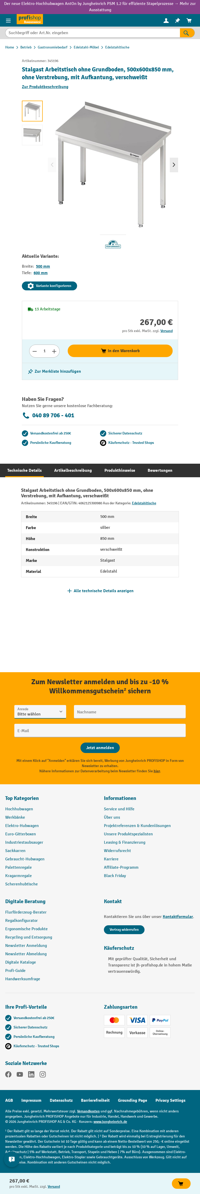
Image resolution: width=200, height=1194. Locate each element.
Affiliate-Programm (121, 867)
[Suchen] (187, 33)
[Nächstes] (174, 165)
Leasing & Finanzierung (124, 842)
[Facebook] (8, 1075)
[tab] (24, 470)
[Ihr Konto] (166, 20)
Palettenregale (18, 867)
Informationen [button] (120, 798)
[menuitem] (166, 20)
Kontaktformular (178, 916)
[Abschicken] (100, 748)
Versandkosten (88, 1111)
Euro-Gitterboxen (20, 834)
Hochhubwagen (19, 809)
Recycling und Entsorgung (28, 937)
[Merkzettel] (177, 20)
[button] (50, 903)
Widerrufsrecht (117, 850)
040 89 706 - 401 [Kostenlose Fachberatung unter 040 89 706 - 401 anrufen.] (48, 415)
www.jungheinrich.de (110, 1121)
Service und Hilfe (119, 809)
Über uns (112, 817)
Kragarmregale (18, 875)
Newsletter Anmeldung (26, 945)
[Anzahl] (44, 351)
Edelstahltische (144, 503)
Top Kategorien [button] (22, 798)
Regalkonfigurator (21, 920)
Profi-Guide (15, 970)
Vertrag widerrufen (124, 929)
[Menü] (8, 20)
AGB (9, 1100)
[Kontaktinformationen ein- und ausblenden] (12, 1159)
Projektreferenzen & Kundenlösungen (137, 825)
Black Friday (115, 875)
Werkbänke (15, 817)
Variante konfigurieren (49, 286)
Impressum (31, 1100)
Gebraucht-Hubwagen (25, 859)
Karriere (111, 859)
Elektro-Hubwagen (22, 825)
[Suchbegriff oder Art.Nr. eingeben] (92, 33)
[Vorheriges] (52, 165)
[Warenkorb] (189, 20)
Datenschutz (61, 1100)
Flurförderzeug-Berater (26, 912)
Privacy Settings (170, 1100)
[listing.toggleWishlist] (54, 371)
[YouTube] (20, 1075)
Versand (166, 331)
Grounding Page (132, 1100)
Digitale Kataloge (20, 962)
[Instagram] (43, 1075)
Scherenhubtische (21, 884)
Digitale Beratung (25, 901)
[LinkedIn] (31, 1075)
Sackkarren (15, 850)
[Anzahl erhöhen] (54, 351)
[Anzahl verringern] (34, 351)
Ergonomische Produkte (26, 929)
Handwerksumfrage (22, 979)
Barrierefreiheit (95, 1100)
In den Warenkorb (120, 351)
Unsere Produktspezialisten (128, 834)
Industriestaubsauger (24, 842)
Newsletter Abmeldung (26, 954)
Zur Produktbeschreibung (45, 86)
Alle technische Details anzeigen (104, 590)
